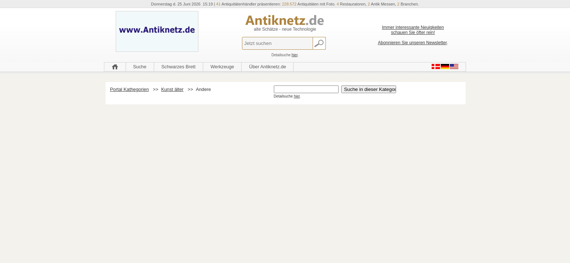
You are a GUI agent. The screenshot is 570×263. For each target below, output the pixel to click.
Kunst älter (172, 89)
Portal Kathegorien (129, 89)
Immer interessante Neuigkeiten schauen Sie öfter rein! (413, 30)
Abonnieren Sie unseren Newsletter (412, 42)
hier (295, 55)
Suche (139, 66)
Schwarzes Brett (178, 66)
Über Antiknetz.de (267, 66)
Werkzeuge (222, 66)
